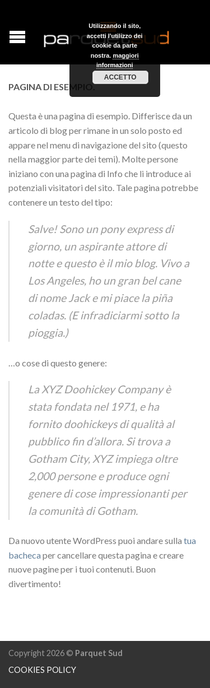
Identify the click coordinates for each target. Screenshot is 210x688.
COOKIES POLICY (42, 670)
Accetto (120, 77)
